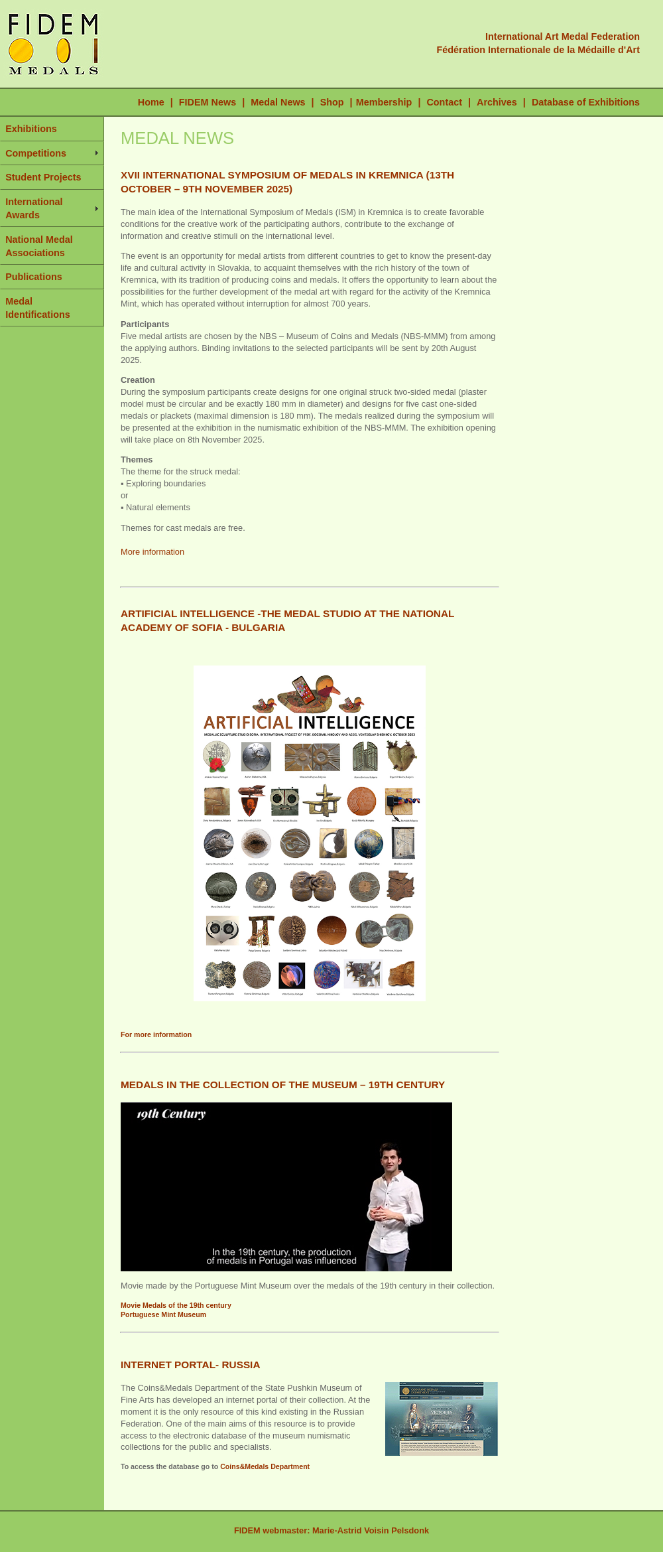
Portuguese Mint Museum (163, 1314)
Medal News (278, 102)
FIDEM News (209, 102)
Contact (444, 102)
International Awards (33, 208)
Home (151, 102)
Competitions (35, 153)
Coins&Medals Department (265, 1466)
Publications (33, 276)
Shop (332, 102)
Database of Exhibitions (586, 102)
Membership (384, 102)
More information (152, 552)
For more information (156, 1034)
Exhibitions (31, 128)
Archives (497, 102)
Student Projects (43, 177)
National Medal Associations (39, 246)
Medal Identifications (37, 308)
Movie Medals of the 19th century (176, 1305)
